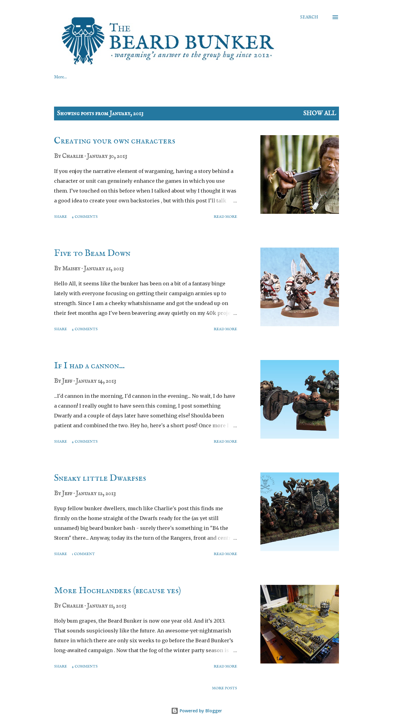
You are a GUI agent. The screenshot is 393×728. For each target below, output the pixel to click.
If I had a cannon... (89, 366)
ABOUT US (131, 77)
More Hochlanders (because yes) (117, 591)
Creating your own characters (114, 141)
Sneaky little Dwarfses (100, 478)
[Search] (309, 17)
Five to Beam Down (92, 253)
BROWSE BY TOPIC (246, 77)
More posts (224, 688)
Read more (225, 216)
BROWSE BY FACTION (184, 77)
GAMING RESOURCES (78, 77)
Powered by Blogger (196, 711)
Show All (319, 113)
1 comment (83, 554)
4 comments (85, 216)
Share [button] (60, 216)
